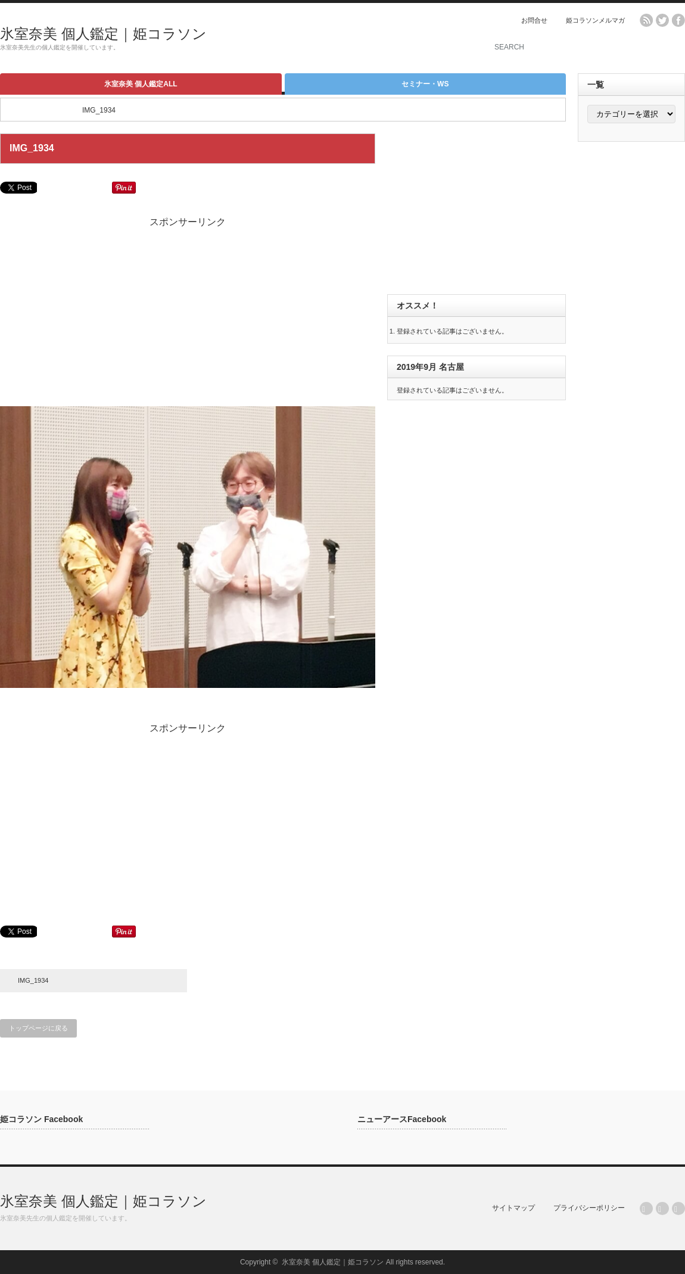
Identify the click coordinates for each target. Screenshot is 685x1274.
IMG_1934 (33, 980)
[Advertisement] (331, 39)
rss (646, 20)
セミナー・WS (425, 84)
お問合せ (534, 20)
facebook (678, 20)
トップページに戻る (38, 1028)
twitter (662, 20)
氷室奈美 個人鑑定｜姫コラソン (103, 34)
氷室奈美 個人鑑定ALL (141, 84)
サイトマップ (513, 1208)
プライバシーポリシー (589, 1208)
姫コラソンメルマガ (595, 20)
